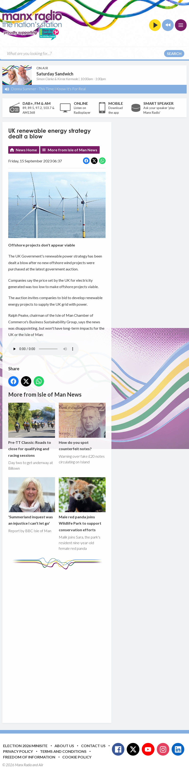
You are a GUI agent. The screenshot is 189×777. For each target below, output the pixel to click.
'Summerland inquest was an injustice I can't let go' (31, 501)
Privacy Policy (18, 751)
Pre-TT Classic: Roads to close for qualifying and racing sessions (31, 430)
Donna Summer (23, 88)
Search (174, 53)
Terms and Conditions (63, 751)
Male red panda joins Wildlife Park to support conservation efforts (82, 504)
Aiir (41, 765)
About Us (64, 745)
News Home (26, 150)
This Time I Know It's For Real (62, 88)
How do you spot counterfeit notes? (82, 427)
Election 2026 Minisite (25, 745)
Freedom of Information (29, 757)
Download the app (115, 110)
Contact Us (93, 745)
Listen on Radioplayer (82, 110)
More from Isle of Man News (72, 150)
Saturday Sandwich (54, 73)
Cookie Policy (76, 757)
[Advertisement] (96, 642)
